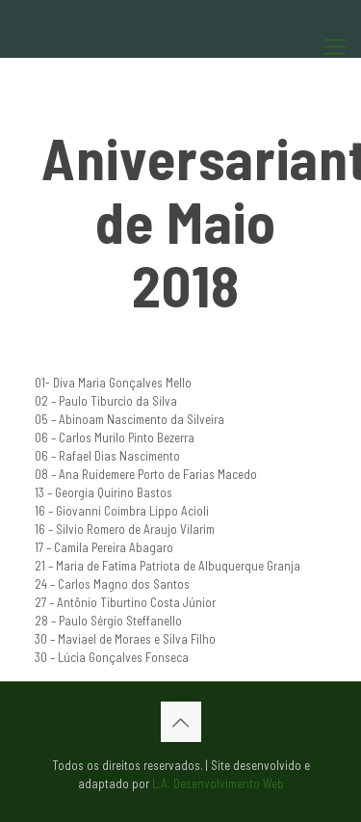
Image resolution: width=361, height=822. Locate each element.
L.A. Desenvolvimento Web (218, 783)
